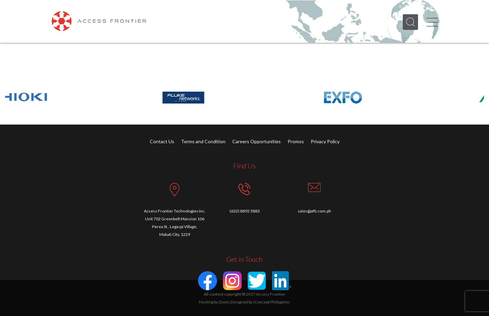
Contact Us (162, 141)
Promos (296, 141)
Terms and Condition (203, 141)
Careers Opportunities (256, 141)
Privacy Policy (325, 141)
